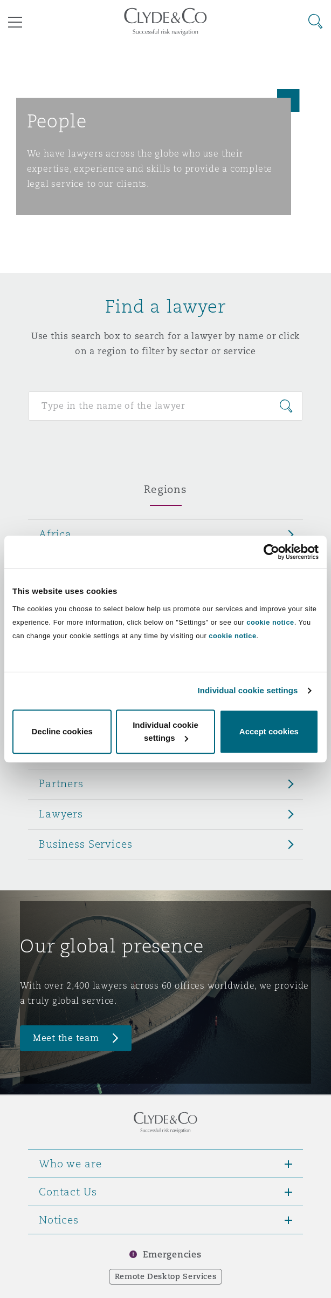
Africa (55, 534)
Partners (61, 783)
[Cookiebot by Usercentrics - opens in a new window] (271, 552)
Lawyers (61, 813)
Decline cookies (61, 731)
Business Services (86, 843)
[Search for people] (165, 406)
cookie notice (270, 622)
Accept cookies (269, 731)
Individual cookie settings (248, 690)
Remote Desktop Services (166, 1276)
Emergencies (172, 1254)
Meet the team (66, 1038)
